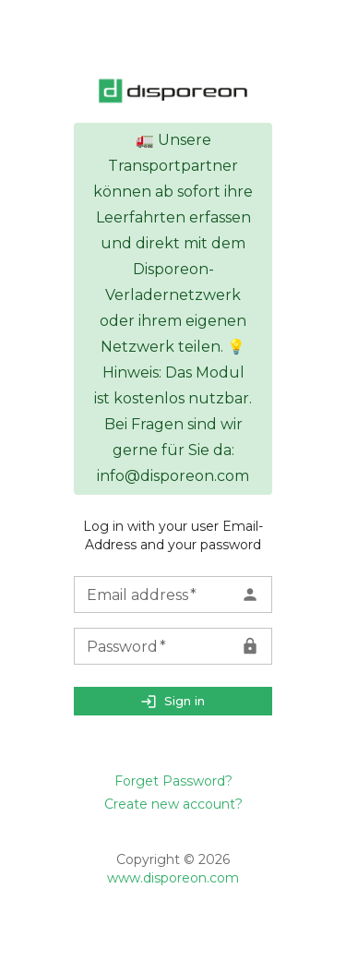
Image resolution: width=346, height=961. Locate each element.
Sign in (173, 701)
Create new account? (173, 804)
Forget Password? (173, 781)
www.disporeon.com (173, 878)
